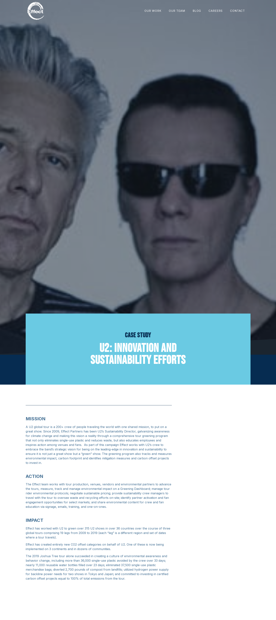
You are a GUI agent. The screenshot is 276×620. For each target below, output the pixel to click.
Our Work (152, 11)
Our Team (177, 11)
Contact (237, 11)
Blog (197, 11)
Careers (216, 11)
